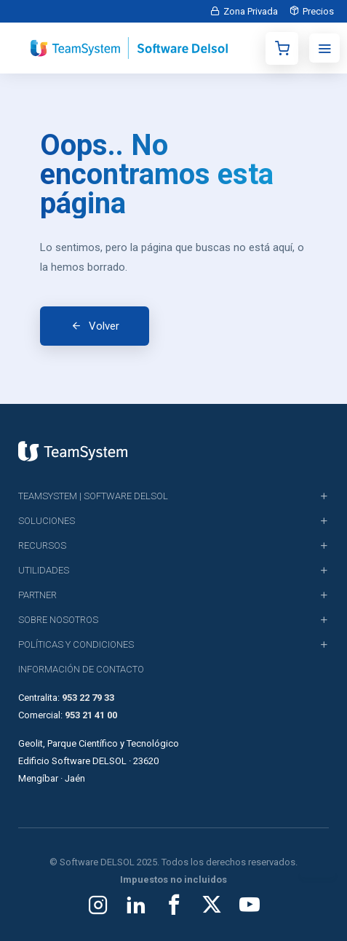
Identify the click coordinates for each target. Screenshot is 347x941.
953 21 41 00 (91, 715)
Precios (318, 11)
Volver (104, 326)
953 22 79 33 (88, 697)
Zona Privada (250, 11)
